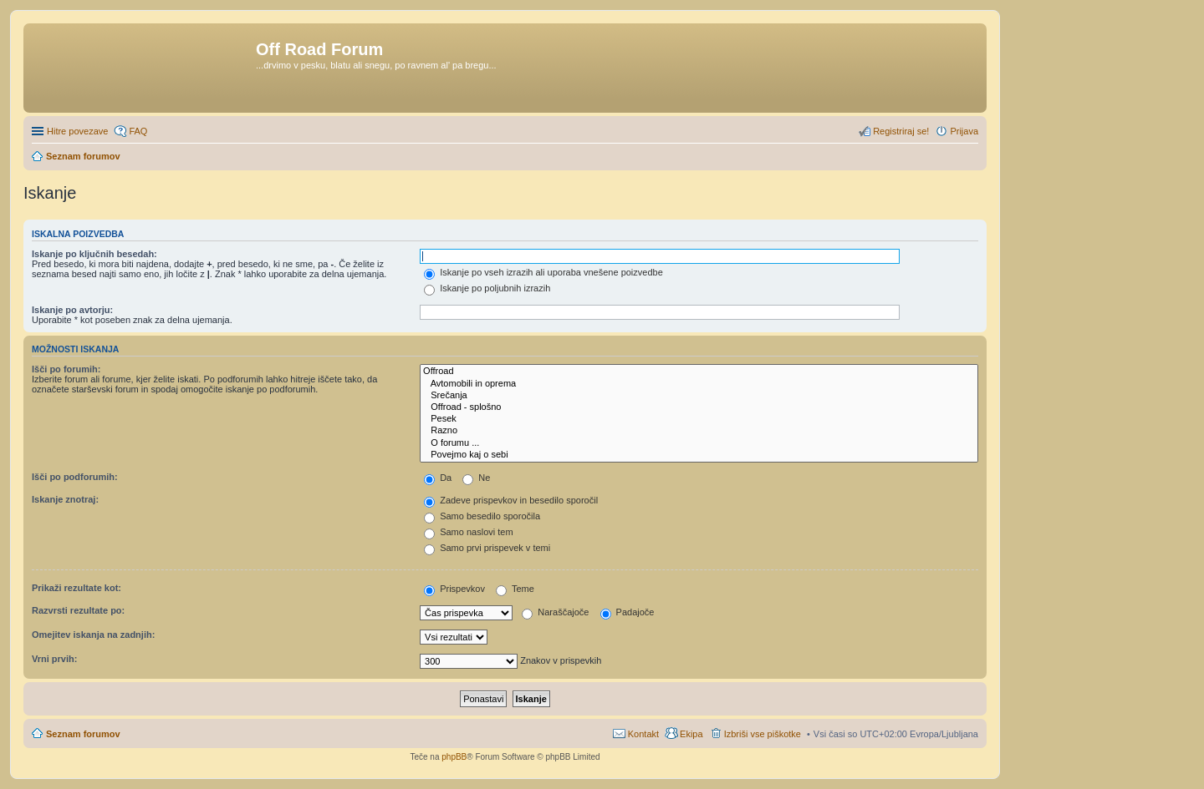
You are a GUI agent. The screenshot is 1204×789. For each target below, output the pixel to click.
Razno (699, 431)
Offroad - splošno (699, 407)
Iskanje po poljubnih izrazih (487, 288)
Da (438, 478)
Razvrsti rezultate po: (78, 610)
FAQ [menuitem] (138, 131)
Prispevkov (454, 589)
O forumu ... (699, 443)
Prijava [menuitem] (964, 131)
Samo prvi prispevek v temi (487, 548)
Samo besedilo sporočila (482, 516)
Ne (476, 478)
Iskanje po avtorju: (72, 310)
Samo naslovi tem (468, 532)
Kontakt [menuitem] (643, 734)
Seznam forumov (83, 734)
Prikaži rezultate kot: (76, 588)
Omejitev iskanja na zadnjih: (93, 635)
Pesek (699, 419)
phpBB (454, 756)
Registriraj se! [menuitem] (901, 131)
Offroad (699, 371)
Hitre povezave (77, 131)
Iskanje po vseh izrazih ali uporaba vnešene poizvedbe (543, 272)
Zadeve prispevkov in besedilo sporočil (511, 500)
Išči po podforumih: (75, 477)
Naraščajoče (555, 612)
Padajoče (627, 612)
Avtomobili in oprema (699, 384)
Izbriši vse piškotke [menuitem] (762, 734)
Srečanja (699, 396)
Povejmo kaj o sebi (699, 455)
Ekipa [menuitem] (691, 734)
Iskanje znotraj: (65, 499)
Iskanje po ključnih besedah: (94, 254)
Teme (515, 589)
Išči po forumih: (66, 369)
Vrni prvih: (54, 659)
